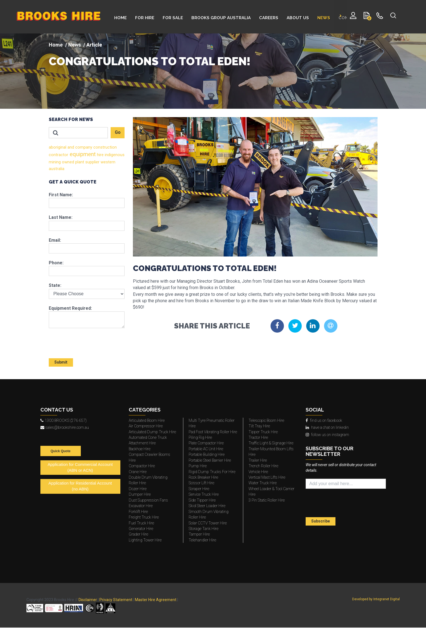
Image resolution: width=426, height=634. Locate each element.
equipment (82, 154)
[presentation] (81, 340)
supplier (91, 161)
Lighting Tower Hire (145, 540)
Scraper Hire (199, 489)
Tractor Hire (258, 437)
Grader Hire (138, 534)
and (70, 147)
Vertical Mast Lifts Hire (267, 477)
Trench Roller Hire (263, 466)
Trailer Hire (258, 460)
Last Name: (60, 217)
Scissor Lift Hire (201, 483)
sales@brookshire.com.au (64, 427)
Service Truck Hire (204, 494)
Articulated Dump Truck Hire (152, 432)
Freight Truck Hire (144, 517)
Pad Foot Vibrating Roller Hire (213, 432)
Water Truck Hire (263, 483)
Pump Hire (198, 466)
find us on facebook (324, 420)
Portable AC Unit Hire (206, 449)
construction (104, 147)
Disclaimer (88, 599)
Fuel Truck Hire (141, 523)
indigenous (114, 154)
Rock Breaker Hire (203, 477)
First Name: (61, 194)
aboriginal (57, 147)
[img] (213, 71)
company (83, 147)
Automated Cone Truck (148, 437)
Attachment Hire (142, 443)
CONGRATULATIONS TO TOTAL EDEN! (149, 61)
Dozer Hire (138, 489)
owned (67, 161)
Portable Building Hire (207, 454)
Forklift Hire (138, 511)
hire (100, 154)
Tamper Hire (199, 534)
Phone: (56, 262)
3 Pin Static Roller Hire (267, 500)
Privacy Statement (115, 599)
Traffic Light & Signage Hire (271, 443)
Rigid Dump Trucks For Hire (212, 472)
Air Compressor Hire (146, 426)
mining (55, 161)
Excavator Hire (141, 506)
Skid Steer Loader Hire (207, 506)
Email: (55, 240)
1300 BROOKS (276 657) (63, 420)
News (74, 45)
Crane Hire (138, 472)
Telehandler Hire (202, 540)
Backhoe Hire (139, 449)
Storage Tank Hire (203, 528)
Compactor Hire (142, 466)
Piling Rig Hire (200, 437)
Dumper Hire (140, 494)
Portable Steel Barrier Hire (210, 460)
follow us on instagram (327, 434)
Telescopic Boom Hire (266, 420)
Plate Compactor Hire (206, 443)
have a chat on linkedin (327, 427)
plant (79, 161)
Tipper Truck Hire (263, 432)
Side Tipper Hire (202, 500)
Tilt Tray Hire (259, 426)
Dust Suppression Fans (148, 500)
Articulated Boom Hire (147, 420)
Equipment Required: (70, 308)
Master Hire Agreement (155, 599)
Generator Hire (141, 528)
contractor (58, 154)
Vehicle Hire (258, 472)
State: (55, 285)
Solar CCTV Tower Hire (208, 523)
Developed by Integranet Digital (376, 599)
